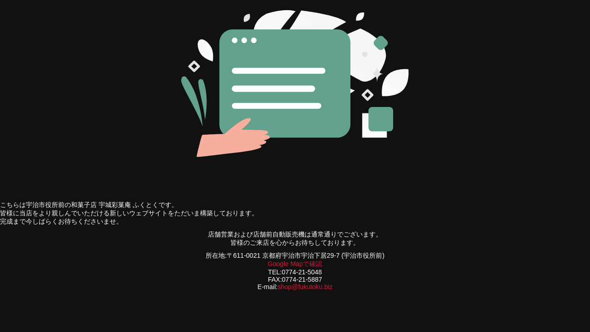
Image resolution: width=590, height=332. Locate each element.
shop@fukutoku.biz (304, 286)
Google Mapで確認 (295, 263)
